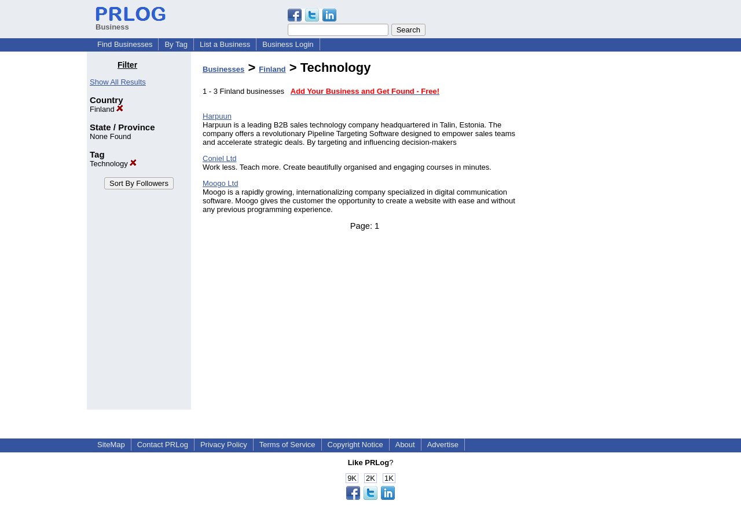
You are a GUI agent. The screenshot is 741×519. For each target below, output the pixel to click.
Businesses (223, 69)
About (405, 444)
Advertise (442, 444)
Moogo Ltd (220, 183)
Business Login (287, 44)
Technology (113, 163)
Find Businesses (124, 44)
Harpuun (217, 116)
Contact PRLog (162, 444)
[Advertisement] (595, 234)
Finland (106, 109)
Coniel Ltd (220, 158)
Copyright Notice (355, 444)
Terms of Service (287, 444)
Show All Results (118, 82)
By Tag (176, 44)
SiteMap (111, 444)
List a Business (225, 44)
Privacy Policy (223, 444)
